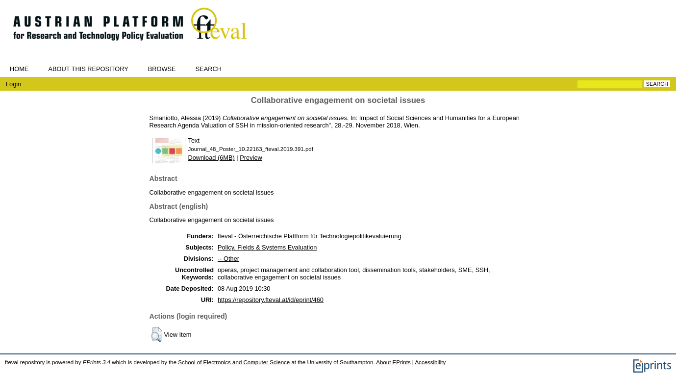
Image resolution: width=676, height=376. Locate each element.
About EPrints (393, 362)
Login (13, 84)
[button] (156, 334)
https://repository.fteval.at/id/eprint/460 (271, 299)
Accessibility (430, 362)
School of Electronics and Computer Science (234, 362)
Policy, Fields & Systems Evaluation (267, 247)
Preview (251, 157)
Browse (162, 69)
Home (19, 69)
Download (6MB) (211, 157)
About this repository (88, 69)
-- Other (228, 258)
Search (209, 69)
